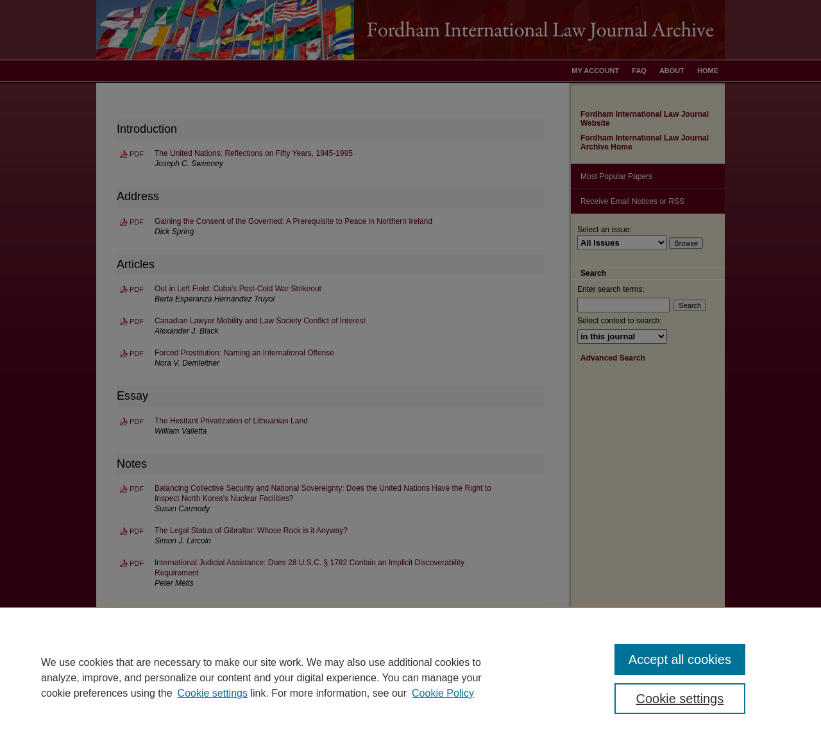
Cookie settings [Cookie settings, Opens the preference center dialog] (680, 699)
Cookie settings (213, 693)
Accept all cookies (680, 659)
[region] (410, 677)
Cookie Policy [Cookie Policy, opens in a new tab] (443, 693)
